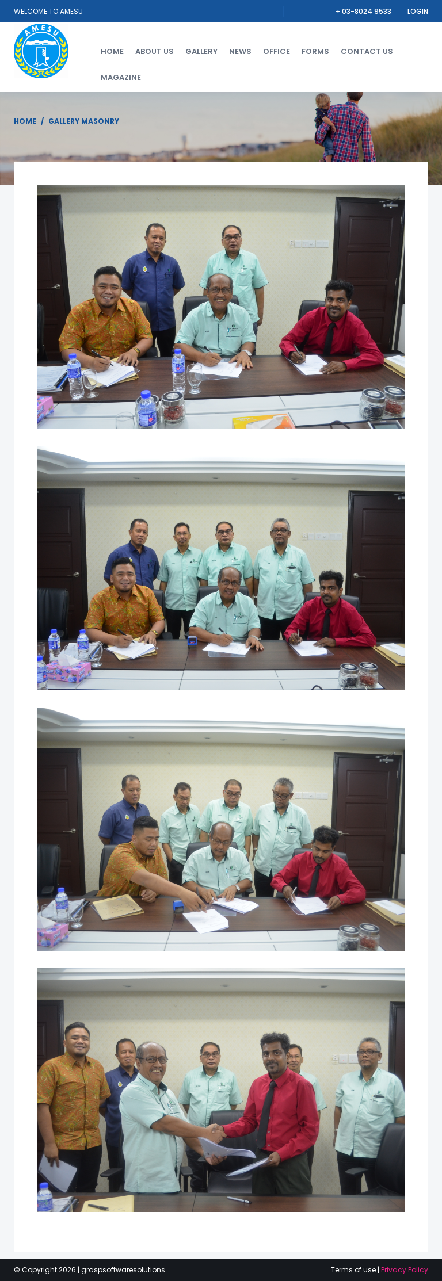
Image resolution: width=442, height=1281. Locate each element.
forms (315, 51)
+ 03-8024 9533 (364, 11)
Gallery (201, 51)
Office (276, 51)
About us (154, 51)
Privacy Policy (404, 1270)
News (240, 51)
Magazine (121, 77)
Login (417, 11)
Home (112, 51)
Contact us (367, 51)
